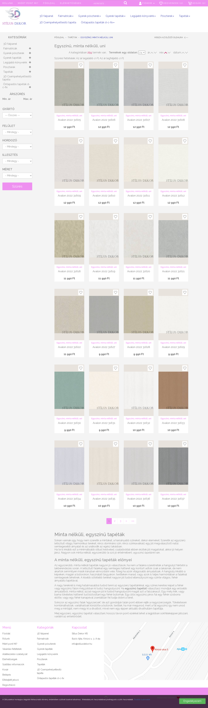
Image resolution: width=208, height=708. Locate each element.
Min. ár (6, 98)
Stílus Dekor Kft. (80, 633)
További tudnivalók (142, 699)
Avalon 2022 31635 (104, 498)
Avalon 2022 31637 (173, 498)
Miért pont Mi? (28, 3)
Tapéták (8, 71)
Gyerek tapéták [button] (115, 16)
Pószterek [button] (167, 16)
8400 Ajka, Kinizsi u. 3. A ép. (86, 638)
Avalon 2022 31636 (138, 498)
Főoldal (49, 3)
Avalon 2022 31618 (69, 271)
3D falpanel (46, 16)
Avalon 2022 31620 (138, 271)
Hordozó (9, 140)
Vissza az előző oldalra (171, 37)
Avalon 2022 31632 (138, 423)
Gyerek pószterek (13, 53)
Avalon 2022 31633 (173, 423)
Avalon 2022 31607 (138, 119)
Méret (7, 169)
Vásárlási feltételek (12, 649)
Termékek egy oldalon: (123, 52)
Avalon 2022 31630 (69, 423)
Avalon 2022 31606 (103, 119)
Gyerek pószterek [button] (89, 16)
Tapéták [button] (184, 16)
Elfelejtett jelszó (10, 680)
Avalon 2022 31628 (138, 347)
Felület (8, 126)
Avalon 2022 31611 (139, 195)
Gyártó (8, 109)
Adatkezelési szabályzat (14, 654)
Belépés (6, 674)
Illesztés (10, 154)
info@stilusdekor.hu (82, 644)
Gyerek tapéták (12, 57)
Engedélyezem (192, 701)
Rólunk (7, 3)
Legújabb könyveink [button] (143, 16)
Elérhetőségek (70, 3)
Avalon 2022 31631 (104, 423)
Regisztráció (8, 685)
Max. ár (27, 98)
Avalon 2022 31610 (104, 195)
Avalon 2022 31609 (69, 195)
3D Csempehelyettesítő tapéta (57, 22)
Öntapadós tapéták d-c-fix (16, 86)
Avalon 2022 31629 (173, 347)
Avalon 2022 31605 (69, 119)
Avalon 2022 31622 (69, 347)
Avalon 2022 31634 (69, 498)
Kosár (5, 669)
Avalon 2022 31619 (104, 271)
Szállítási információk (13, 664)
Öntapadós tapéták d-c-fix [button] (97, 22)
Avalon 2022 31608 (173, 119)
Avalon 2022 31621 (173, 271)
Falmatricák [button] (65, 16)
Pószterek (9, 67)
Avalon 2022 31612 (173, 195)
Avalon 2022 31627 (104, 347)
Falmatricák (10, 48)
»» (132, 520)
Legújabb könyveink (15, 62)
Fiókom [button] (147, 3)
